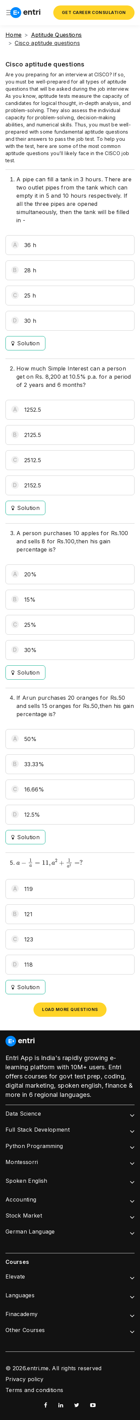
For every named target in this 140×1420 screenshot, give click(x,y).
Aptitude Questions (56, 34)
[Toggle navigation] (9, 13)
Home (13, 34)
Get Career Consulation (94, 12)
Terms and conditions (34, 1390)
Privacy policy (24, 1379)
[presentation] (49, 863)
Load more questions (70, 1009)
